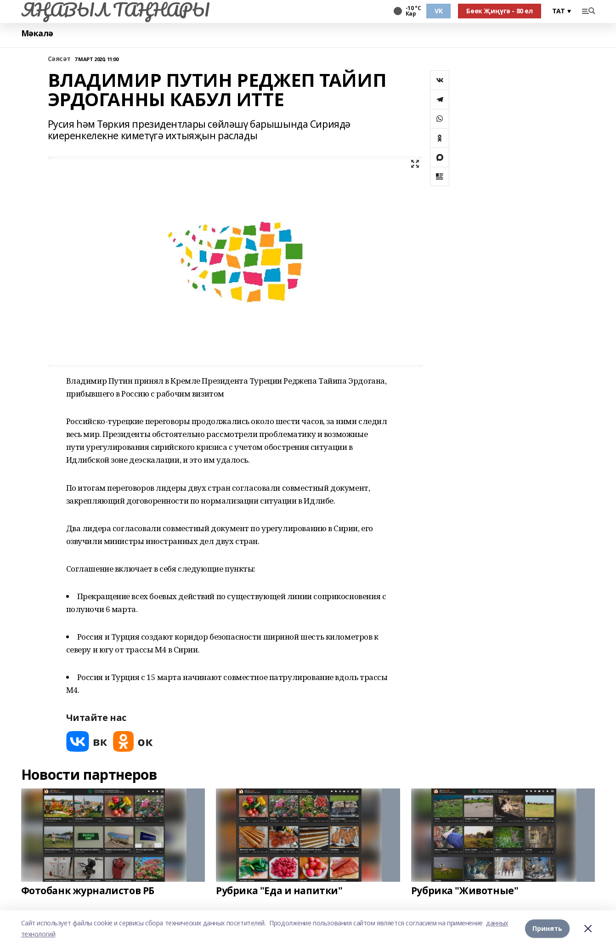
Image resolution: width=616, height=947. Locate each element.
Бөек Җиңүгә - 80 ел (499, 10)
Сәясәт (59, 59)
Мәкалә (37, 33)
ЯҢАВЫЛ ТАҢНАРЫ (115, 9)
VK (438, 10)
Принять (547, 928)
